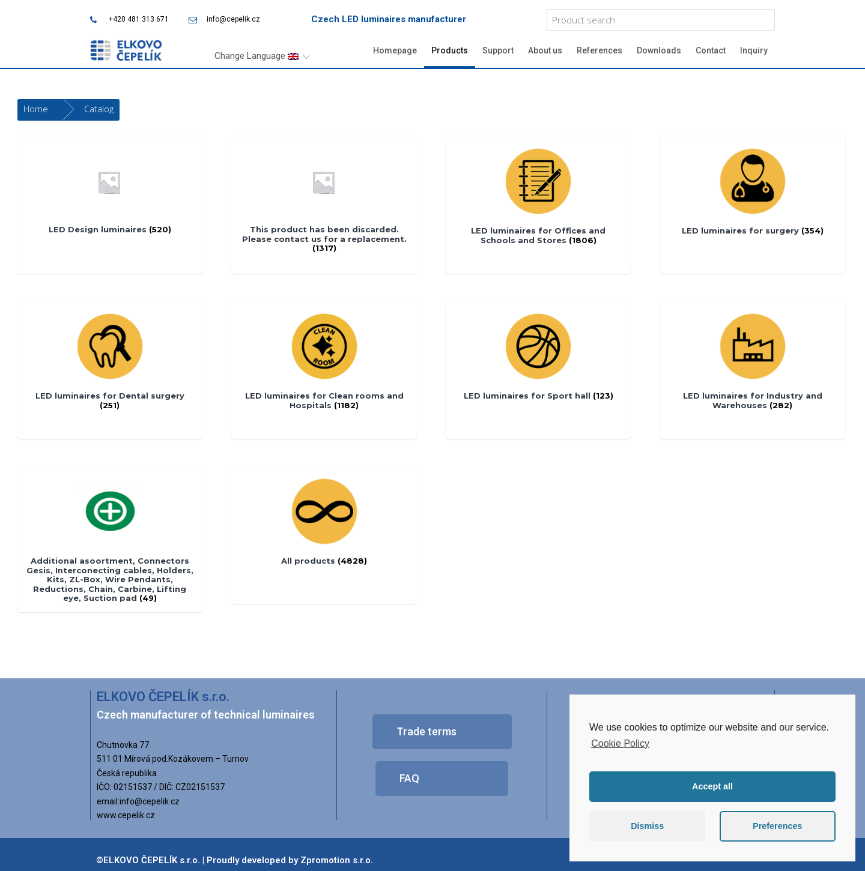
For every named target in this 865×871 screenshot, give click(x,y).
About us (545, 50)
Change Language (256, 55)
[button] (442, 731)
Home (35, 109)
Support (498, 50)
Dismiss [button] (647, 826)
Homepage (395, 50)
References (599, 50)
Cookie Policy (620, 743)
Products (449, 50)
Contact (711, 50)
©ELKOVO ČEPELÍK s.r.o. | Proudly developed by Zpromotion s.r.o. (234, 860)
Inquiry (754, 50)
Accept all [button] (712, 786)
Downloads (659, 50)
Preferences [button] (777, 826)
